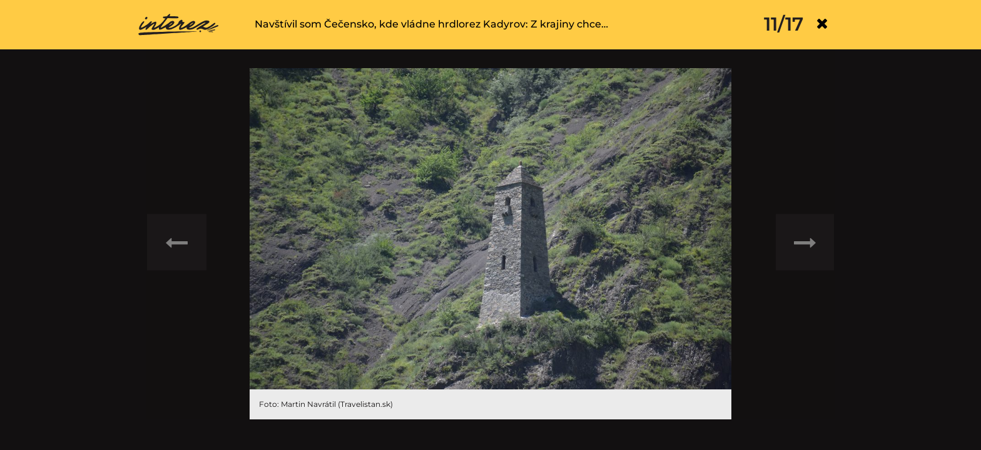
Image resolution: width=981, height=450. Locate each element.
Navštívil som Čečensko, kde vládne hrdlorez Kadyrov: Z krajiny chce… (431, 24)
